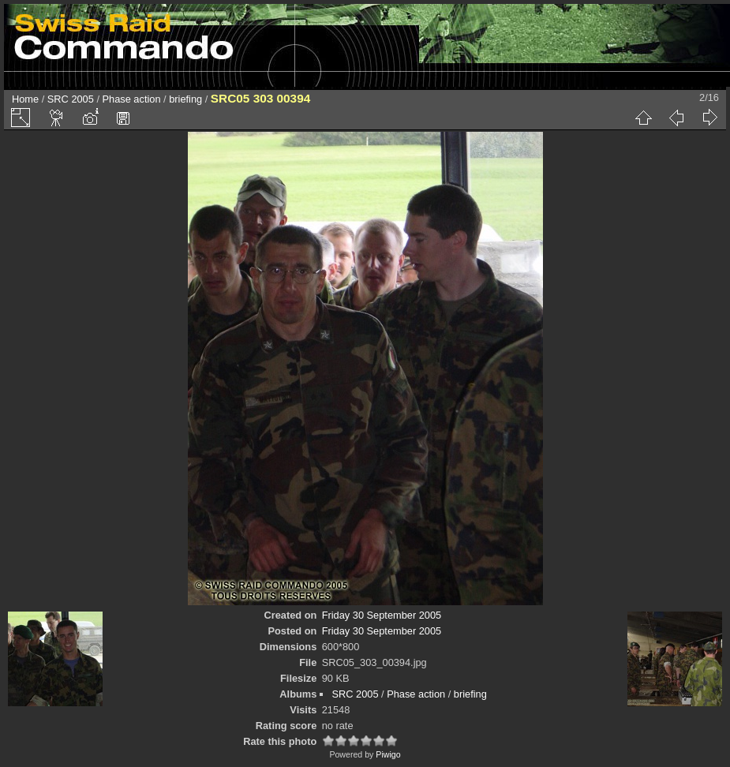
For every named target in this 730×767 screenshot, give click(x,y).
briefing (185, 99)
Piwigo (388, 754)
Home (25, 99)
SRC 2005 (70, 99)
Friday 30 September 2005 (382, 615)
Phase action (132, 99)
